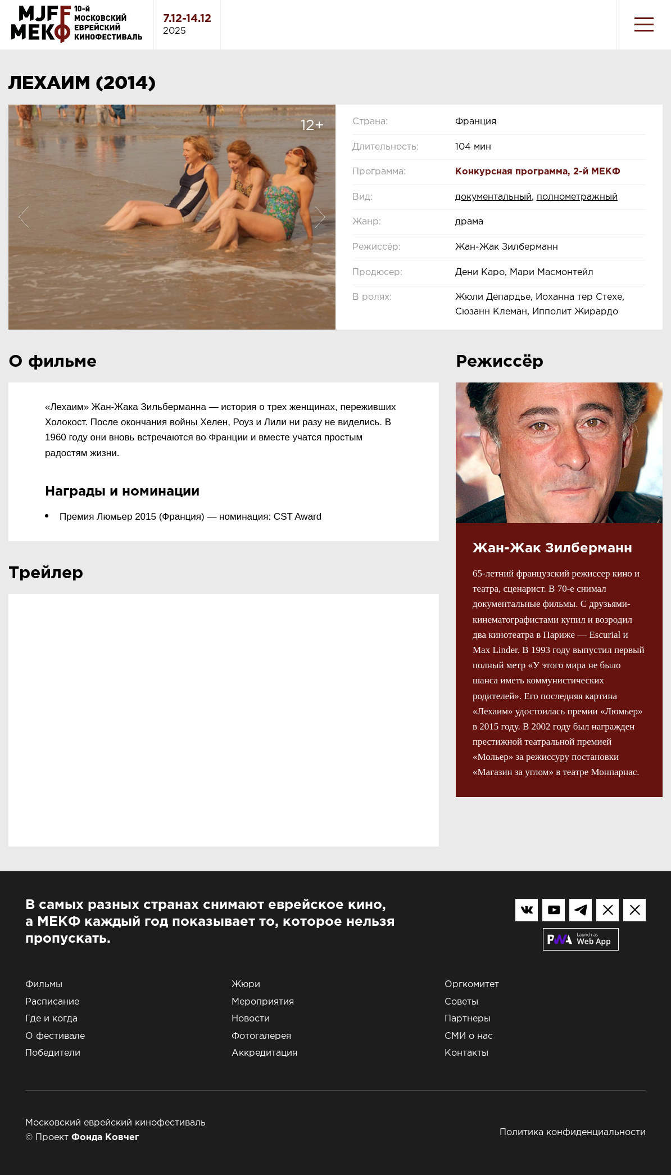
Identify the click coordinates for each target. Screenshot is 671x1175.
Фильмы (43, 984)
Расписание (52, 1002)
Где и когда (51, 1019)
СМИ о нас (469, 1036)
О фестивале (55, 1036)
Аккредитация (264, 1053)
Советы (461, 1002)
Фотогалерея (261, 1036)
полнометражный (577, 197)
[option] (172, 217)
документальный (493, 197)
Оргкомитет (472, 984)
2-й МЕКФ (596, 172)
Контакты (466, 1053)
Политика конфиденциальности (573, 1132)
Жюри (246, 984)
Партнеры (468, 1019)
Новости (251, 1019)
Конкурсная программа (511, 172)
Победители (52, 1053)
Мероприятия (263, 1002)
